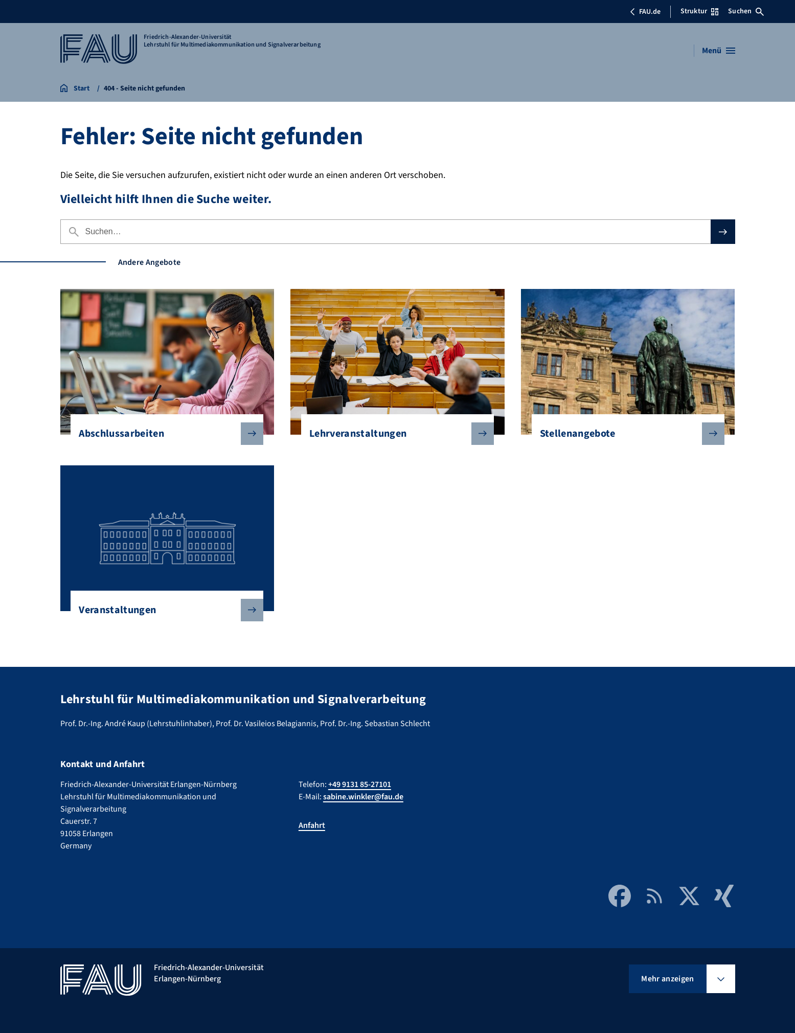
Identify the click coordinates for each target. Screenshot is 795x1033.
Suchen (746, 11)
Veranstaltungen (163, 610)
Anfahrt (312, 825)
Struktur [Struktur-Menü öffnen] (699, 11)
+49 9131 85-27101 (359, 784)
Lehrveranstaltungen (393, 433)
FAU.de (645, 12)
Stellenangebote (624, 433)
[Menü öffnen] (718, 50)
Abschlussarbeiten (163, 433)
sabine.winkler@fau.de (363, 796)
